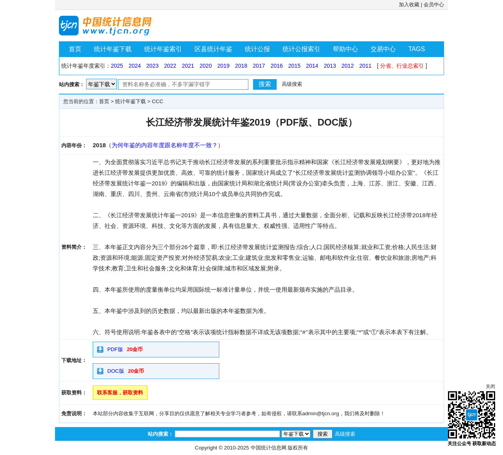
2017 (259, 66)
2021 (188, 66)
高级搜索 (292, 84)
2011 (365, 66)
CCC (157, 101)
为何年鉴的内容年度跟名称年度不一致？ (165, 145)
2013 (330, 66)
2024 (135, 66)
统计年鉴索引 (163, 49)
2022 (170, 66)
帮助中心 (345, 49)
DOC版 (115, 371)
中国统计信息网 (268, 448)
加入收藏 (409, 4)
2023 (152, 66)
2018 (241, 66)
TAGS (416, 49)
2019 (223, 66)
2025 (117, 66)
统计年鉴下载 (113, 49)
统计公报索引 (301, 49)
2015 (294, 66)
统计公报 (257, 49)
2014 (312, 66)
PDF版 (115, 349)
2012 (347, 66)
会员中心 (434, 4)
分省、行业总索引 (402, 66)
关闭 (490, 386)
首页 (75, 49)
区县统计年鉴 (213, 49)
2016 (276, 66)
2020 (206, 66)
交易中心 (383, 49)
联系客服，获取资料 (120, 393)
